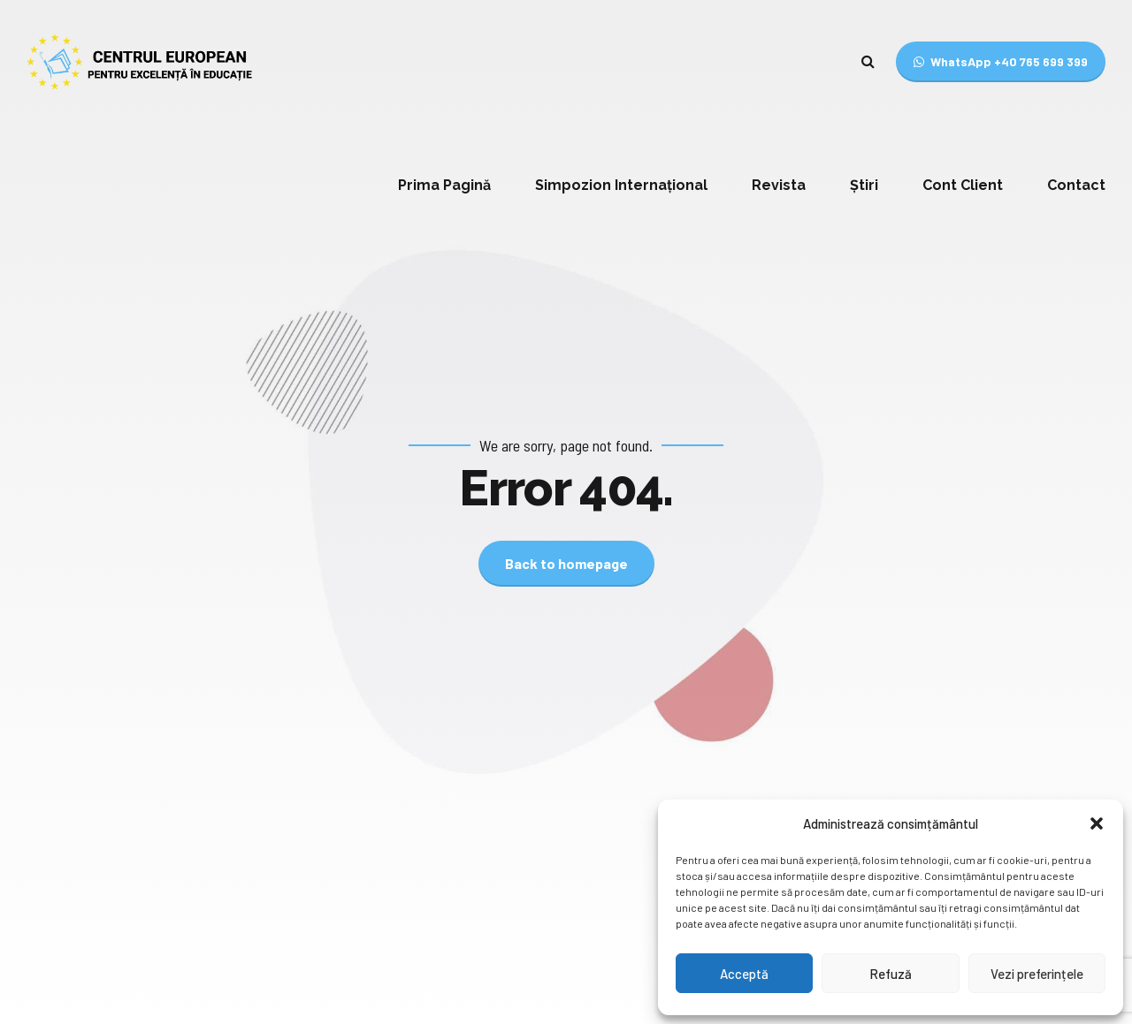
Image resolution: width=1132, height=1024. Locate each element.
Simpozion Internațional (621, 185)
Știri (864, 185)
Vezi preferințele (1036, 974)
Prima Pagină (444, 185)
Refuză (890, 974)
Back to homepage (566, 563)
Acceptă (744, 974)
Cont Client (962, 185)
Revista (779, 185)
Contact (1076, 185)
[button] (1096, 823)
